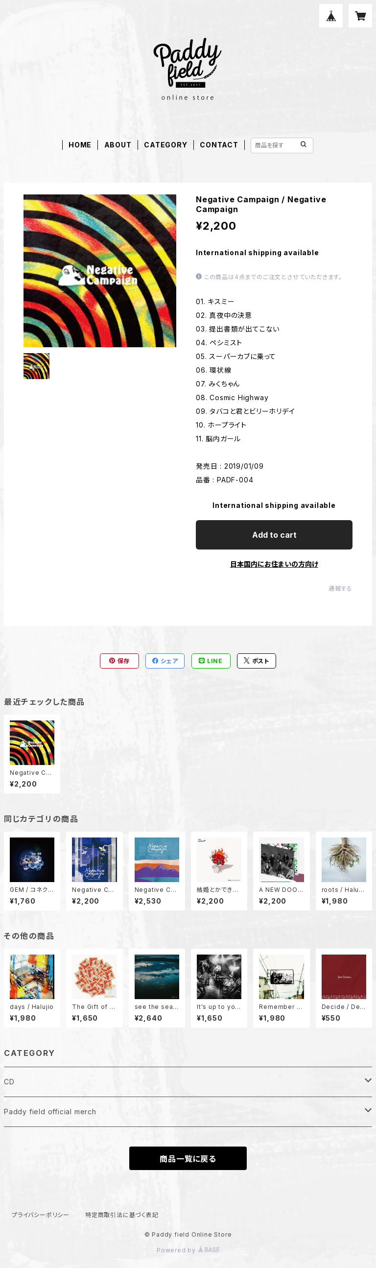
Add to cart (274, 535)
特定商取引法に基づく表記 (122, 1215)
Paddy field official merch (50, 1111)
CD (9, 1081)
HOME (80, 145)
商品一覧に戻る (188, 1159)
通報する (340, 588)
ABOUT (118, 145)
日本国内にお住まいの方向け (274, 564)
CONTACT (219, 145)
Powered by (188, 1250)
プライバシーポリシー (41, 1215)
